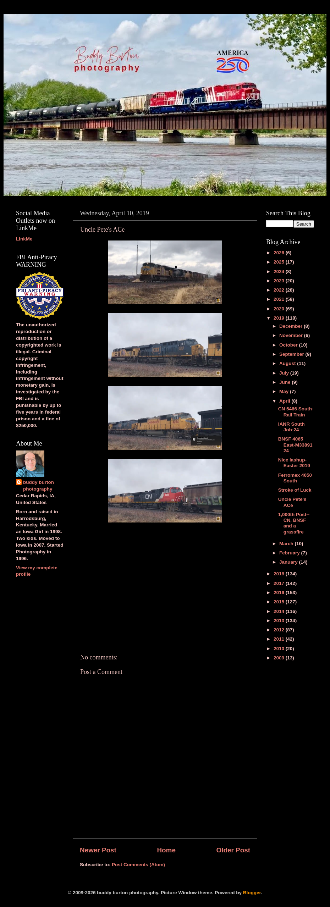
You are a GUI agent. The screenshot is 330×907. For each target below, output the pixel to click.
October (289, 345)
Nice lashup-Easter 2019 (294, 462)
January (289, 562)
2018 (280, 573)
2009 (280, 657)
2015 (280, 601)
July (284, 373)
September (292, 354)
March (287, 543)
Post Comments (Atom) (138, 864)
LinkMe (24, 239)
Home (166, 850)
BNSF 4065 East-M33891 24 (295, 444)
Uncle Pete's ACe (292, 502)
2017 (280, 583)
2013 (280, 620)
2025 (280, 262)
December (291, 326)
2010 (280, 648)
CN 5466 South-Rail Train (296, 411)
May (284, 391)
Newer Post (98, 850)
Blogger (252, 892)
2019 (280, 318)
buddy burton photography (38, 486)
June (285, 382)
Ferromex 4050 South (295, 477)
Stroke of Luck (295, 490)
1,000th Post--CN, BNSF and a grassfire (294, 523)
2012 (280, 629)
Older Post (233, 850)
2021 (280, 299)
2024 (280, 271)
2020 (280, 308)
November (291, 335)
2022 (280, 290)
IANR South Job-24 (291, 426)
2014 (280, 611)
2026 (280, 252)
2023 (280, 280)
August (288, 363)
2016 (280, 592)
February (290, 552)
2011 (280, 639)
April (285, 401)
